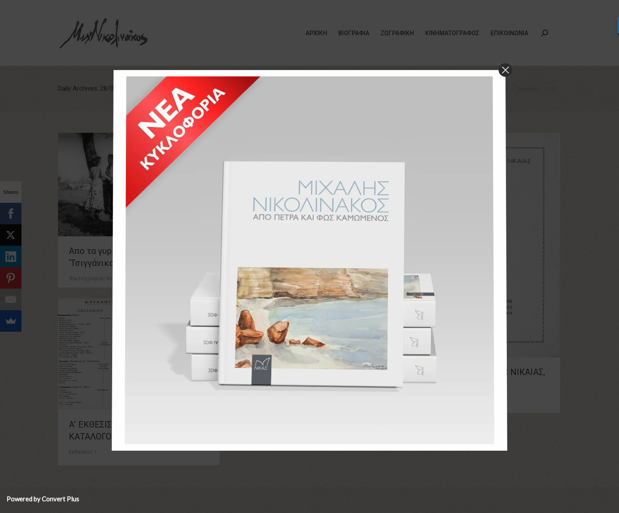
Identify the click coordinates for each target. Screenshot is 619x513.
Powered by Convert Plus (42, 499)
